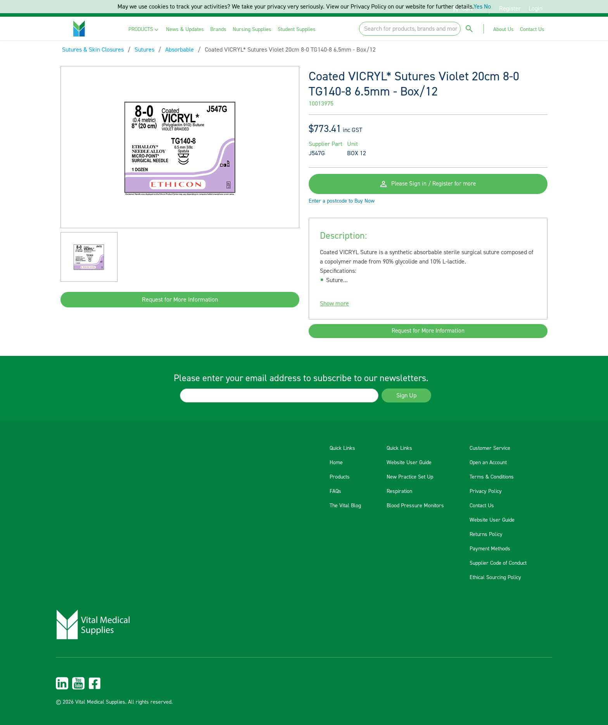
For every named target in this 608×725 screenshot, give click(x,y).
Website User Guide (409, 462)
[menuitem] (144, 30)
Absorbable (179, 50)
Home (336, 462)
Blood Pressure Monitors (415, 505)
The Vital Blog (345, 505)
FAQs (335, 491)
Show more (334, 308)
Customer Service (490, 448)
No (487, 6)
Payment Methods (490, 548)
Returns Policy (486, 534)
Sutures (144, 50)
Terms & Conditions (492, 477)
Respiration (399, 491)
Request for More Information (180, 300)
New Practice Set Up (410, 477)
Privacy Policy (486, 491)
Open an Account (488, 462)
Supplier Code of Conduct (498, 563)
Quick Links (342, 448)
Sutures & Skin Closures (93, 50)
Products (340, 477)
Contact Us (482, 505)
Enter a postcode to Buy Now (342, 205)
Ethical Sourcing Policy (495, 577)
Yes (477, 6)
